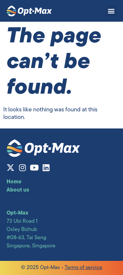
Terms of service (83, 267)
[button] (111, 11)
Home (14, 182)
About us (18, 190)
